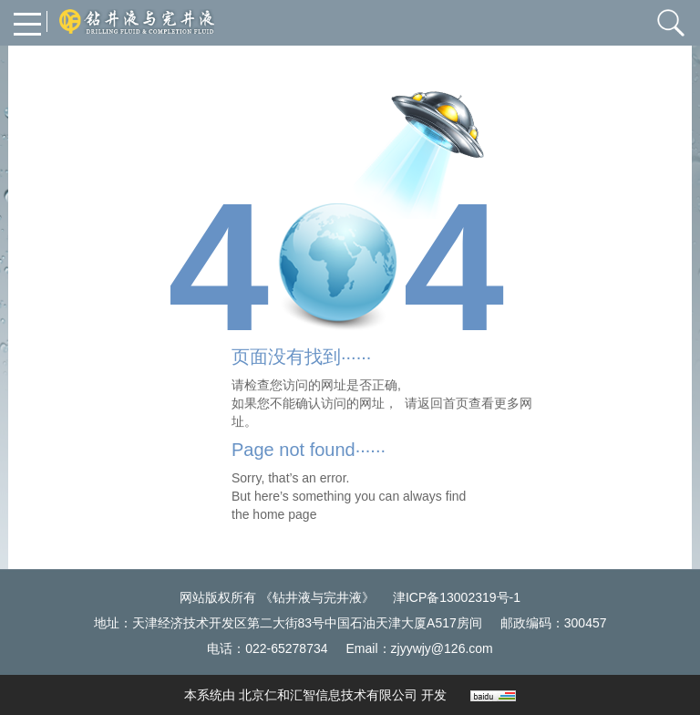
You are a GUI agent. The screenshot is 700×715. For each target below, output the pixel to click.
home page (284, 514)
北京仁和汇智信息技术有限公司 (328, 695)
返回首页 (442, 403)
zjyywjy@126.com (442, 648)
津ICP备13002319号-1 (456, 597)
